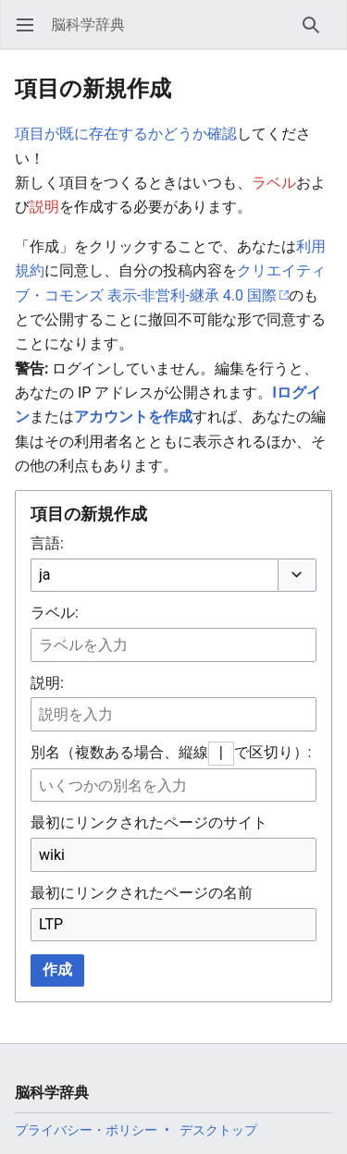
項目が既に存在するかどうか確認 (126, 133)
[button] (297, 575)
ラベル (274, 182)
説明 (44, 206)
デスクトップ (218, 1130)
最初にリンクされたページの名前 (142, 893)
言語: (47, 543)
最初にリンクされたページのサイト (149, 822)
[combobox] (154, 576)
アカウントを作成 (133, 416)
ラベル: (55, 612)
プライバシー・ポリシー (86, 1130)
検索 (316, 34)
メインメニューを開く (31, 34)
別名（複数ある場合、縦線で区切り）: (171, 752)
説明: (47, 683)
